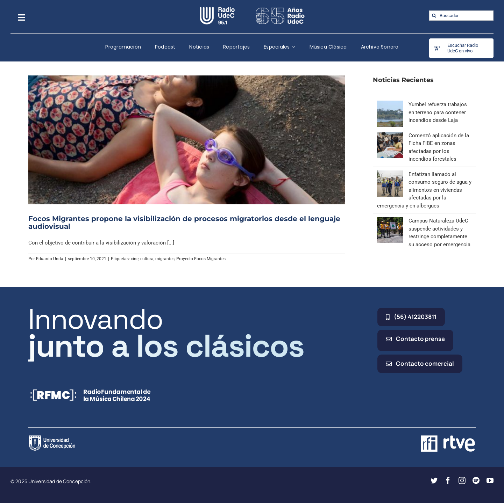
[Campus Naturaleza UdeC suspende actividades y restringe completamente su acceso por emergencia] (390, 221)
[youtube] (490, 480)
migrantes (165, 258)
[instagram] (462, 480)
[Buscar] (434, 15)
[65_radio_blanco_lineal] (280, 9)
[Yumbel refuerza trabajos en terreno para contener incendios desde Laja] (390, 104)
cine (135, 258)
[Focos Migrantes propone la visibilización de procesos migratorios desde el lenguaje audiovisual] (186, 139)
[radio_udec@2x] (217, 9)
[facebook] (448, 480)
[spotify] (476, 480)
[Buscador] (461, 15)
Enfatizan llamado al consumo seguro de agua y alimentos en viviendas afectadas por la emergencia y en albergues (424, 190)
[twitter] (434, 480)
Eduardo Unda (49, 258)
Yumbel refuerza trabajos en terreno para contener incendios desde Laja (438, 112)
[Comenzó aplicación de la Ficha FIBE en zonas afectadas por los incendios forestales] (390, 135)
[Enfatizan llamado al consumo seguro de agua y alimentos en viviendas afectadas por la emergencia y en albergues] (390, 174)
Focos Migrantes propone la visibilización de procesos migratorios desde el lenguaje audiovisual (184, 222)
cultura (147, 258)
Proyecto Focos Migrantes (201, 258)
